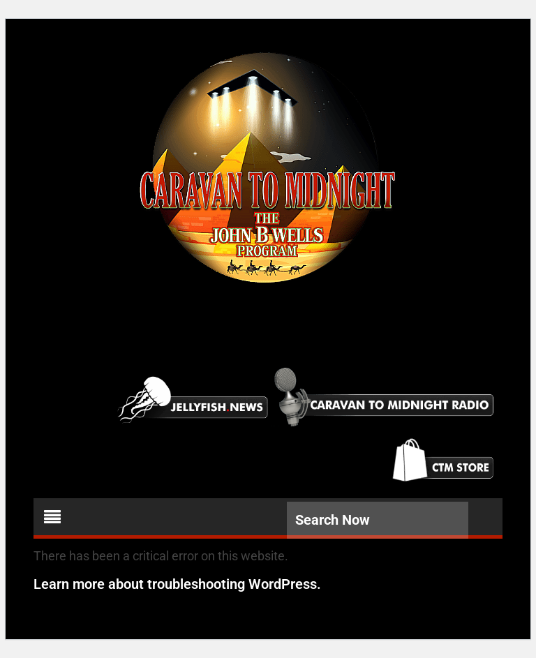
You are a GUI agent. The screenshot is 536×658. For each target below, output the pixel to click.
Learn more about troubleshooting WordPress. (177, 584)
